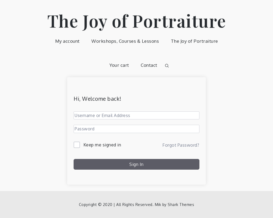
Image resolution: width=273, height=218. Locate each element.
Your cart (119, 65)
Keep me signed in (102, 144)
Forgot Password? (180, 145)
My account (67, 41)
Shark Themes (181, 204)
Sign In (136, 164)
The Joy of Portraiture (136, 20)
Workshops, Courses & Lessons (125, 41)
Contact (149, 65)
